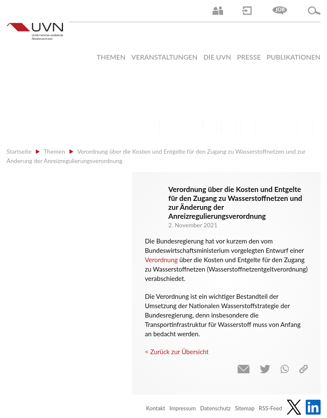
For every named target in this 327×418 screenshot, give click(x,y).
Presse (249, 57)
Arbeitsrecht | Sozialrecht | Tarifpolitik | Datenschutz (152, 126)
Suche (314, 10)
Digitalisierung (248, 126)
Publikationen (293, 57)
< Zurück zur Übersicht (177, 351)
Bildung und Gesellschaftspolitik (190, 126)
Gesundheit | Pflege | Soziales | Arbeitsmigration (305, 126)
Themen (111, 57)
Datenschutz (215, 408)
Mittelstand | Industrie (228, 126)
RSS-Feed (270, 408)
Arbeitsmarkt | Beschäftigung (171, 126)
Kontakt (155, 408)
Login (247, 10)
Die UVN (217, 57)
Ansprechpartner (217, 10)
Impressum (182, 408)
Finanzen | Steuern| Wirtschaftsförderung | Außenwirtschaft (209, 126)
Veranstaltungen (164, 57)
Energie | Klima (267, 126)
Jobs (279, 10)
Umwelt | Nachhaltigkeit (286, 126)
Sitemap (245, 408)
